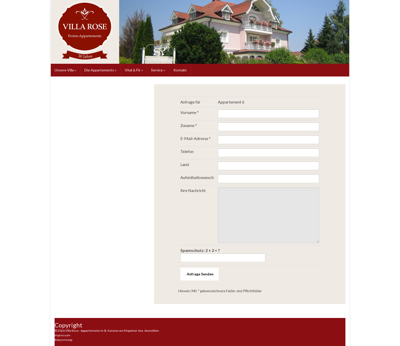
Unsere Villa (66, 70)
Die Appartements (100, 70)
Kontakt (180, 70)
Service (158, 70)
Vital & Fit (134, 70)
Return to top (63, 340)
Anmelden (151, 330)
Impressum (62, 335)
